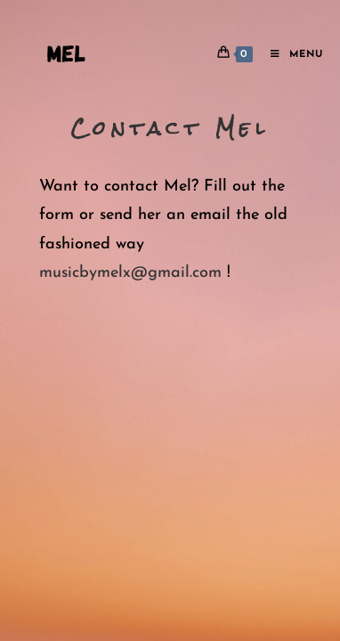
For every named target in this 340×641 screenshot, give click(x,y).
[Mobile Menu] (290, 55)
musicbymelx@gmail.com (130, 272)
